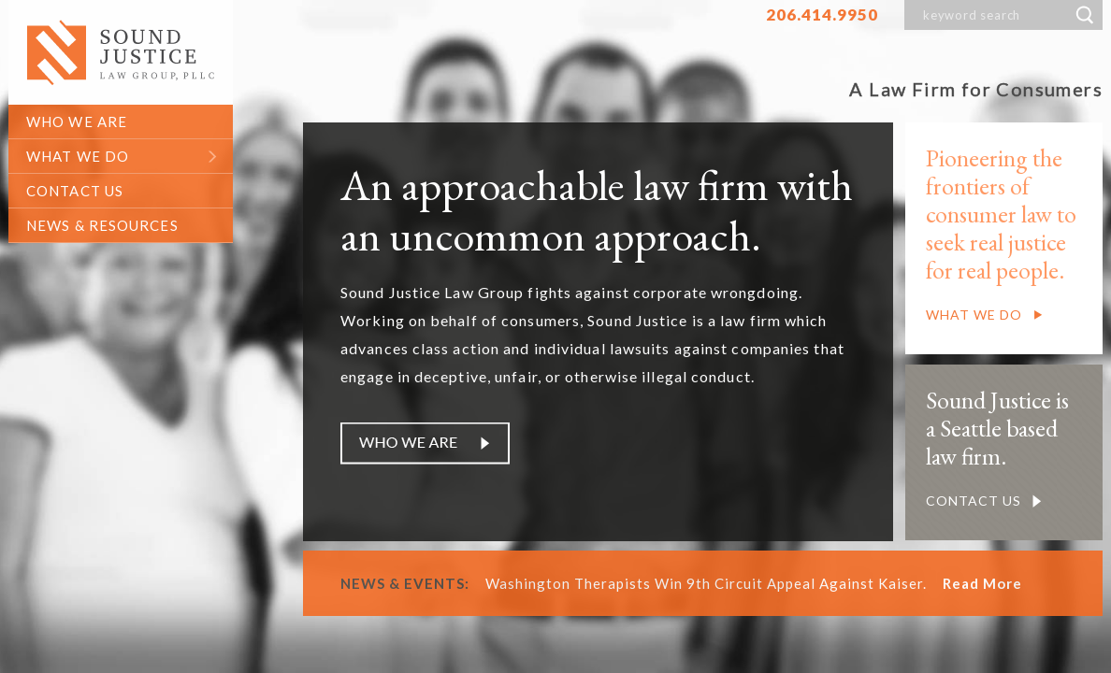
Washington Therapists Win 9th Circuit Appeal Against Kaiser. (711, 583)
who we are (76, 121)
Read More (982, 583)
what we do (77, 156)
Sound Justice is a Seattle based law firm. (997, 428)
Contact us (973, 500)
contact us (74, 190)
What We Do (974, 314)
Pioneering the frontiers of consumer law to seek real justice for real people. (1001, 214)
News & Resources (102, 225)
